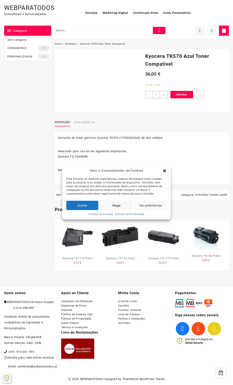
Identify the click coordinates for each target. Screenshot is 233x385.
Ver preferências (150, 205)
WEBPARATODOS (29, 7)
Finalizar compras (130, 309)
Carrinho (123, 305)
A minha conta (127, 301)
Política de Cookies (101, 214)
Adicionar (181, 94)
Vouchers (124, 322)
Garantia (66, 309)
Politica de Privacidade (129, 214)
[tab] (64, 122)
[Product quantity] (156, 94)
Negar (116, 205)
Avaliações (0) (84, 122)
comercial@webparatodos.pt (37, 366)
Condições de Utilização (77, 301)
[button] (165, 171)
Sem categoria (16, 39)
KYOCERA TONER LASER (211, 194)
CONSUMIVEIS (28, 48)
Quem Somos (70, 322)
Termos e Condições (74, 327)
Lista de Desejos (129, 314)
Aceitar (82, 205)
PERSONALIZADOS (28, 56)
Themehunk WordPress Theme (143, 379)
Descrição (62, 122)
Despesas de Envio (73, 305)
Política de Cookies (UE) (77, 314)
